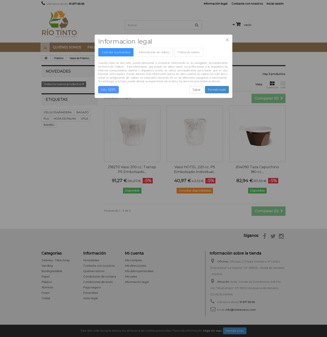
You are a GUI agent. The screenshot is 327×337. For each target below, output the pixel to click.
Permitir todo (217, 90)
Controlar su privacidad (116, 52)
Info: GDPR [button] (108, 90)
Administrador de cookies (153, 52)
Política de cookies (188, 52)
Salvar (196, 90)
